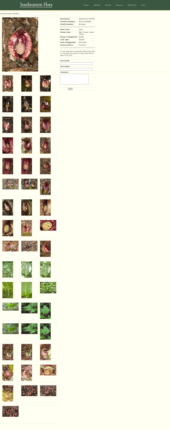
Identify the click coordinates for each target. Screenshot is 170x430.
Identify (96, 5)
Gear (143, 5)
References (132, 5)
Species (108, 5)
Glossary (119, 5)
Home (86, 5)
